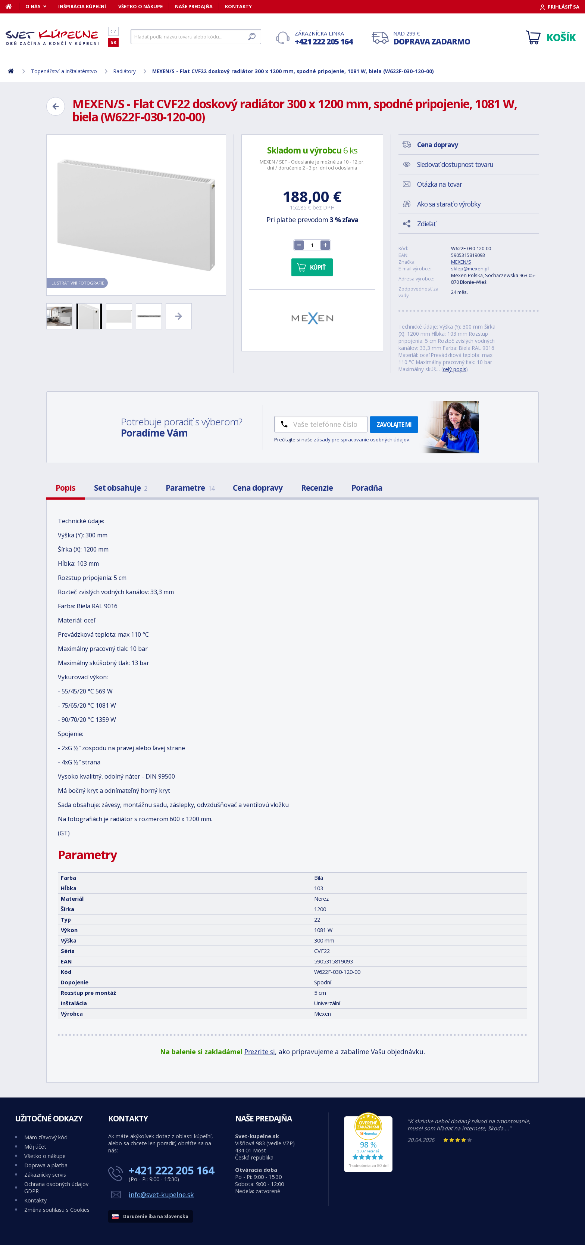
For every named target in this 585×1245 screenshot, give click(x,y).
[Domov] (12, 6)
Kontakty (238, 6)
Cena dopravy (257, 487)
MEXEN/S (461, 261)
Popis (65, 487)
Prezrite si (259, 1051)
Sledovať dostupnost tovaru (455, 164)
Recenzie (317, 487)
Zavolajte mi (394, 424)
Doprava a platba (46, 1165)
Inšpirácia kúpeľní (82, 6)
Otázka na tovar (439, 184)
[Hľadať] (196, 36)
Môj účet (35, 1146)
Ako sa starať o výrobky (449, 203)
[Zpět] (55, 106)
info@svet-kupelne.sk (161, 1194)
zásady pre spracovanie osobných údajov (361, 439)
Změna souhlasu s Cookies (57, 1209)
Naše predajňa (194, 6)
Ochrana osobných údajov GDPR (56, 1187)
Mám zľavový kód (46, 1137)
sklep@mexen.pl (470, 268)
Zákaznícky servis (45, 1174)
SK (113, 42)
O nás (33, 6)
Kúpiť (317, 267)
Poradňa (366, 487)
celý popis (454, 369)
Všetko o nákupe (140, 6)
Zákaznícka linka (324, 38)
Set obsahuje (120, 487)
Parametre (190, 487)
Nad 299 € (431, 38)
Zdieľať (426, 223)
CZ (113, 31)
